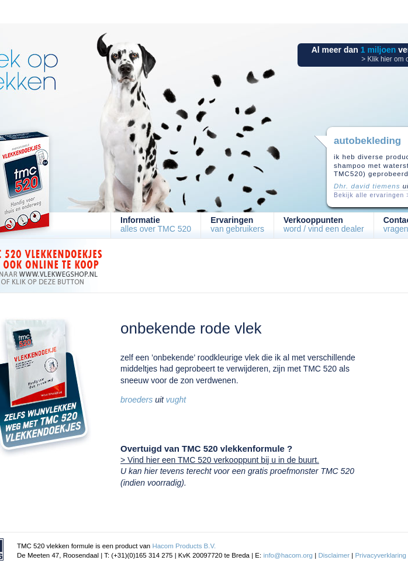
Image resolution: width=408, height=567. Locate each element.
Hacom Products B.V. (184, 545)
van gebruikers (237, 224)
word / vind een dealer (323, 224)
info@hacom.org (288, 555)
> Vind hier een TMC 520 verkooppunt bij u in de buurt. (219, 460)
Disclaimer (334, 555)
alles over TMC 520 (155, 224)
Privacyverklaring (380, 555)
